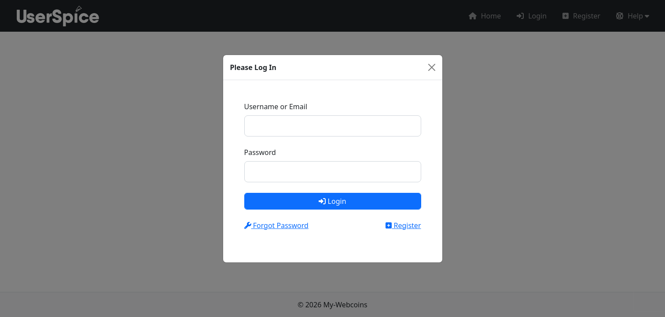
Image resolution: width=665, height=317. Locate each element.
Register (403, 225)
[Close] (432, 67)
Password (260, 152)
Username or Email (276, 106)
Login (332, 201)
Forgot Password (276, 225)
